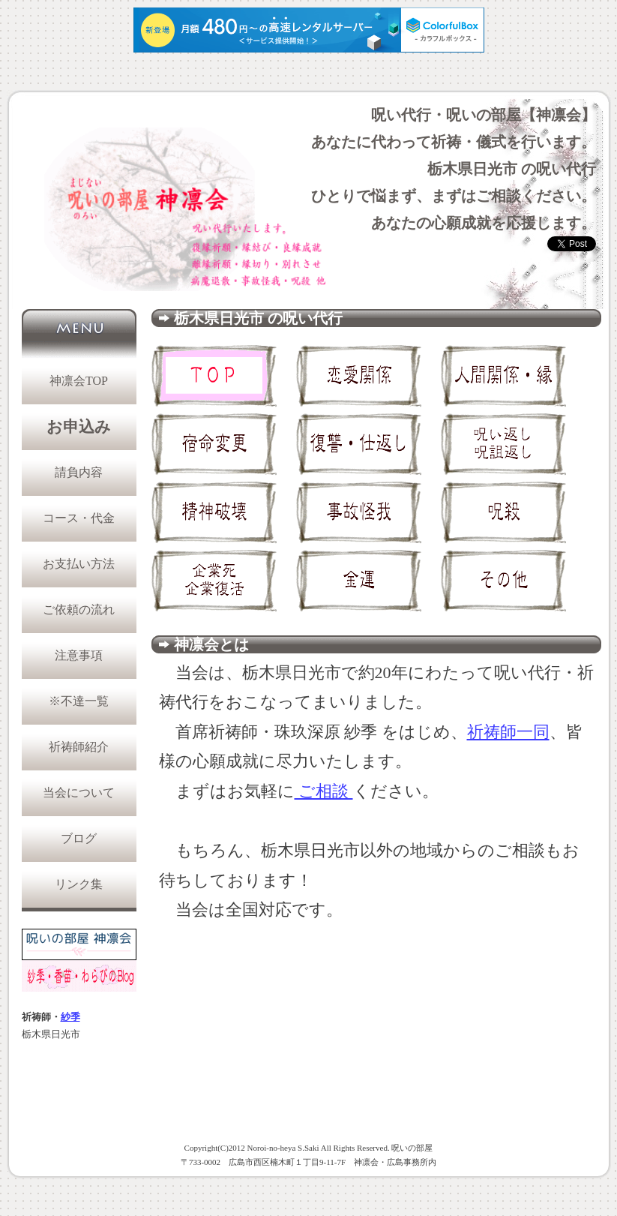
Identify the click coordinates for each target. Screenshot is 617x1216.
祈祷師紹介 (79, 746)
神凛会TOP (78, 380)
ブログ (79, 838)
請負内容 (79, 472)
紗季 (70, 1017)
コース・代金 (79, 518)
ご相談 (324, 791)
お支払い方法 (79, 563)
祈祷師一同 (508, 731)
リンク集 (79, 884)
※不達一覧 (79, 701)
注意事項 (79, 655)
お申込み (78, 427)
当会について (79, 792)
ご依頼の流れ (79, 609)
